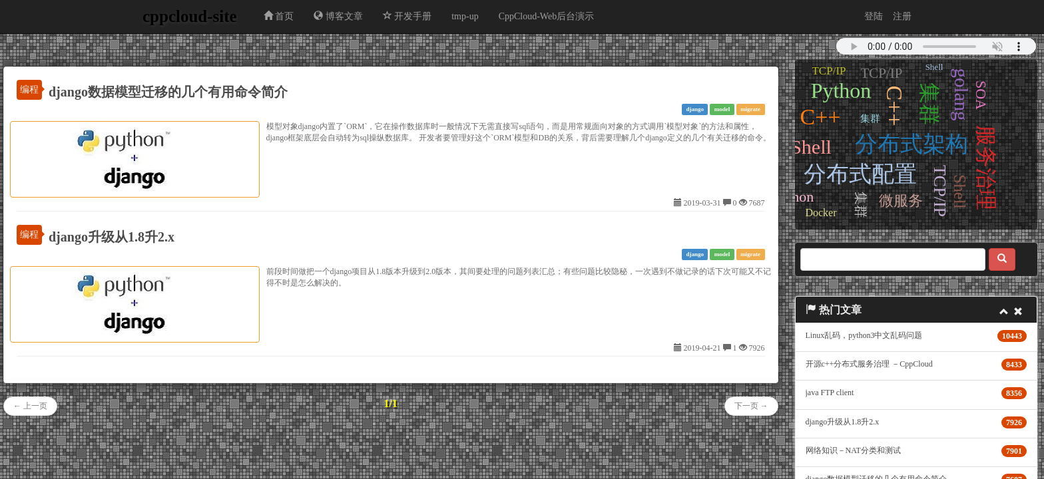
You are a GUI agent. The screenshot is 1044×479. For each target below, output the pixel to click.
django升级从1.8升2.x (111, 237)
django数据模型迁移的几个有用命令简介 (168, 91)
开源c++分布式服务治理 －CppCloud (869, 364)
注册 (902, 16)
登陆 (873, 16)
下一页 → (751, 405)
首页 (279, 16)
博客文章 (338, 16)
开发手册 (407, 16)
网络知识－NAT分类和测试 (853, 450)
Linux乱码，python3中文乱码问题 (864, 335)
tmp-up (464, 16)
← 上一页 (30, 405)
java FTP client (830, 392)
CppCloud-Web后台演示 (547, 16)
